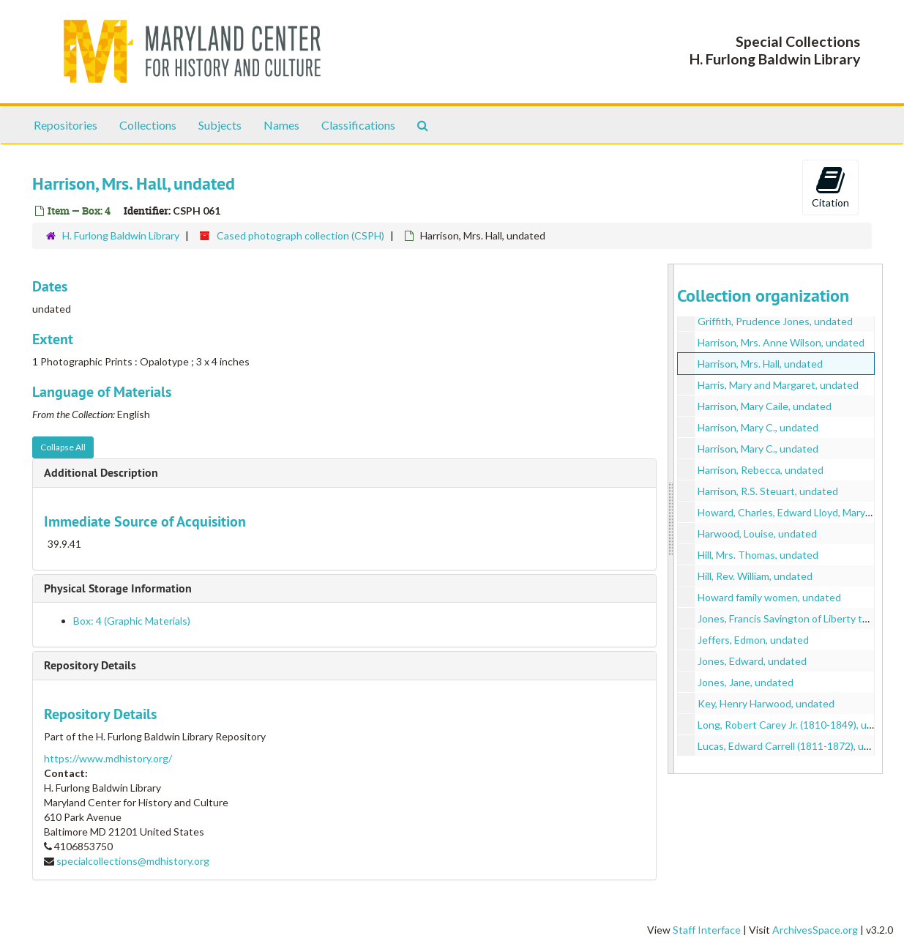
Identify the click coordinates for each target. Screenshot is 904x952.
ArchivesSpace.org (815, 929)
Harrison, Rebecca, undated (760, 470)
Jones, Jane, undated (745, 682)
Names (281, 125)
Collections (147, 125)
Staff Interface (707, 929)
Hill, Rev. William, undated (755, 576)
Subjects (220, 125)
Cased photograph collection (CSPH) (300, 235)
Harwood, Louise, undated (757, 533)
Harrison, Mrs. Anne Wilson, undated (781, 342)
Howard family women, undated (769, 597)
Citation (830, 187)
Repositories (65, 125)
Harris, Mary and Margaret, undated (778, 385)
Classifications (358, 125)
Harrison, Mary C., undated (758, 427)
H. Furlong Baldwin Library (120, 235)
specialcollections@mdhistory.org (132, 861)
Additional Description (101, 472)
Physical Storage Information (118, 588)
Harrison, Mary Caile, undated (765, 406)
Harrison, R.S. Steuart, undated (768, 491)
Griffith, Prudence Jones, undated (775, 321)
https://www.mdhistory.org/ (108, 758)
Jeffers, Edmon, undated (753, 639)
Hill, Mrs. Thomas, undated (758, 554)
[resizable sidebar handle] (671, 518)
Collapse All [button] (63, 447)
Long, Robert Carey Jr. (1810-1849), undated (799, 724)
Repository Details (90, 665)
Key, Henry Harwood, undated (766, 703)
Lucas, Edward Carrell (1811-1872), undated (797, 746)
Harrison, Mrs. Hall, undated (760, 363)
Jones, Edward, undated (752, 661)
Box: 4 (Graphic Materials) (131, 620)
